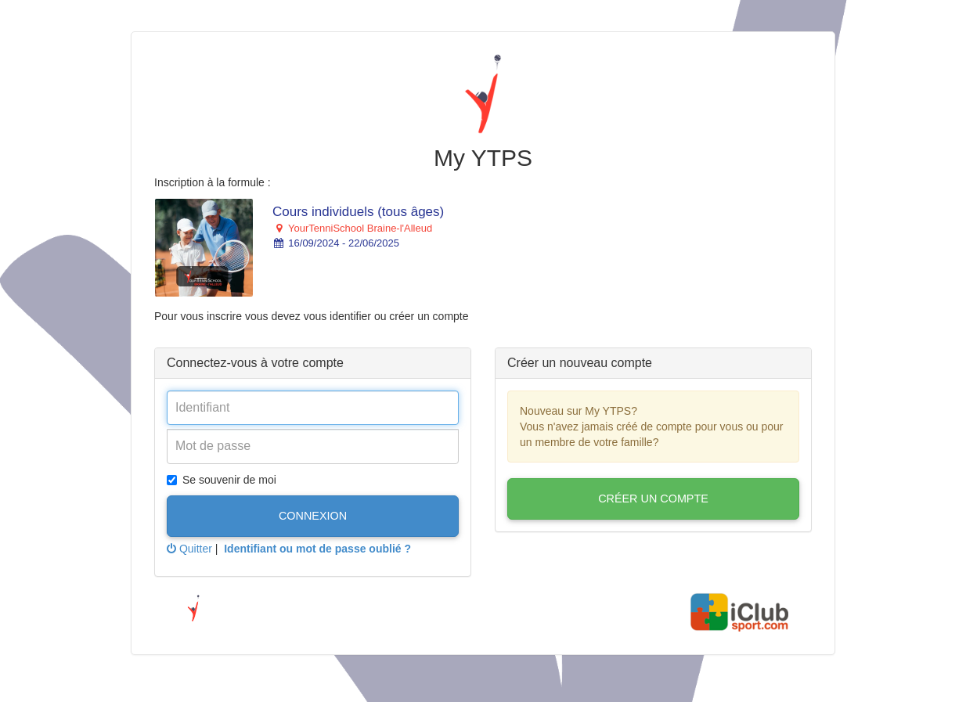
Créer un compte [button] (653, 498)
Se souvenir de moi (221, 479)
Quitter (189, 548)
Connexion (313, 515)
